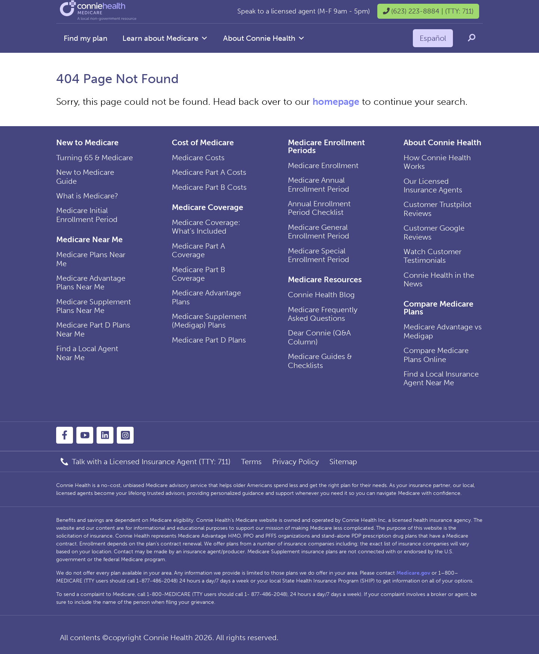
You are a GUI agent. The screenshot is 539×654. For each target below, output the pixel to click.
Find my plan (85, 38)
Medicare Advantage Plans (206, 297)
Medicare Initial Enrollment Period (87, 214)
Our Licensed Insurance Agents (433, 185)
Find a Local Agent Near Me (87, 353)
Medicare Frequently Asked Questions (322, 314)
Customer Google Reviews (434, 232)
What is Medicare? (87, 195)
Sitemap (343, 461)
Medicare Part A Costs (209, 172)
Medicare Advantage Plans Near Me (90, 282)
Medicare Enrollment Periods (326, 146)
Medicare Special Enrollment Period (318, 255)
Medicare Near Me (89, 239)
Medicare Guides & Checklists (320, 360)
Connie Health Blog (321, 294)
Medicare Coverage (207, 207)
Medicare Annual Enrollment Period (318, 184)
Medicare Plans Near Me (90, 259)
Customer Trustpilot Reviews (438, 209)
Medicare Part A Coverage (198, 250)
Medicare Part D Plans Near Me (93, 329)
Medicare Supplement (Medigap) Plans (209, 320)
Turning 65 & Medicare (94, 157)
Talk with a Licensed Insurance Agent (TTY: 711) (151, 461)
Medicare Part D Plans (209, 339)
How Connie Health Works (437, 162)
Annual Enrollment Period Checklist (319, 208)
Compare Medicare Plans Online (436, 354)
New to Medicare (87, 142)
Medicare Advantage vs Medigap (443, 331)
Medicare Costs (198, 157)
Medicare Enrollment (323, 165)
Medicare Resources (325, 279)
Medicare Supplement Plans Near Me (93, 306)
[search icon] (471, 38)
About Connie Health (264, 38)
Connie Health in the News (439, 279)
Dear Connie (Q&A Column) (319, 337)
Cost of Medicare (203, 142)
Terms (251, 461)
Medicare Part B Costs (209, 187)
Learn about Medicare (165, 38)
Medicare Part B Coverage (198, 274)
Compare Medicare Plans (438, 308)
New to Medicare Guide (85, 176)
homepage (336, 101)
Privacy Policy (295, 461)
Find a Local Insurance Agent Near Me (441, 378)
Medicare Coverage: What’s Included (206, 226)
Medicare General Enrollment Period (318, 231)
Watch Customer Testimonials (433, 256)
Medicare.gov (413, 573)
